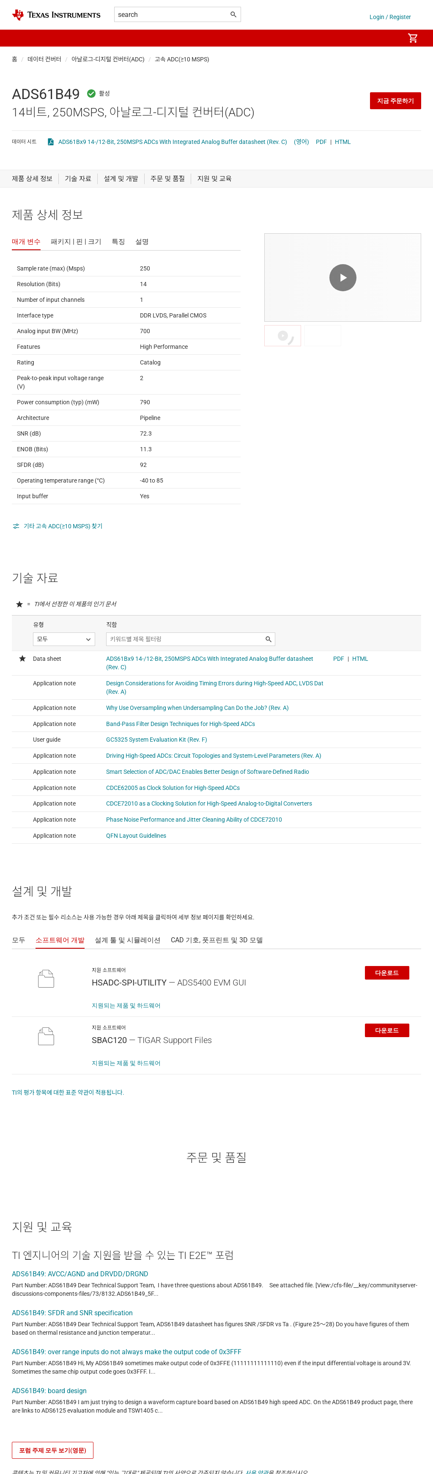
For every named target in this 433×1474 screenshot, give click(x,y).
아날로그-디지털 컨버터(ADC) (108, 59)
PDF (321, 141)
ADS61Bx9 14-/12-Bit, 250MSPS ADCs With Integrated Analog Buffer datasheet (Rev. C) (172, 141)
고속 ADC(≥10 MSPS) (182, 59)
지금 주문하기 (395, 100)
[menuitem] (389, 38)
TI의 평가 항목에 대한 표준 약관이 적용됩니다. (68, 1092)
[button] (20, 38)
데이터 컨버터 (44, 59)
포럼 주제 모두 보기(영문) (52, 1450)
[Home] (56, 15)
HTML (343, 141)
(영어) (301, 141)
